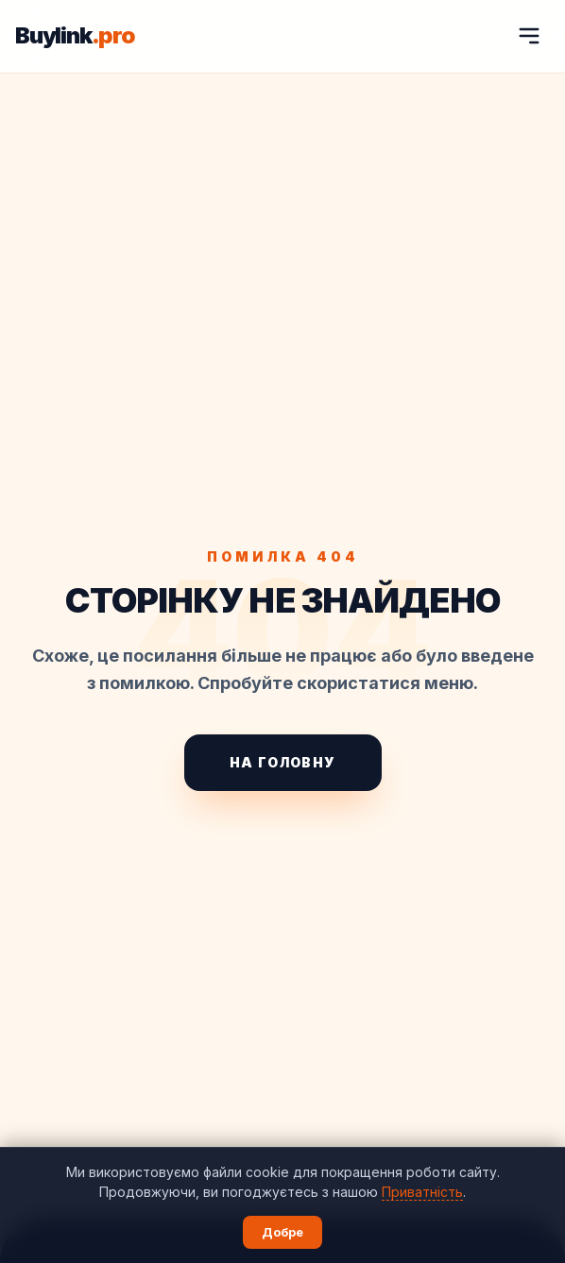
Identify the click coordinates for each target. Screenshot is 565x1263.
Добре (282, 1231)
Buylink (75, 36)
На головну (283, 762)
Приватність (422, 1192)
